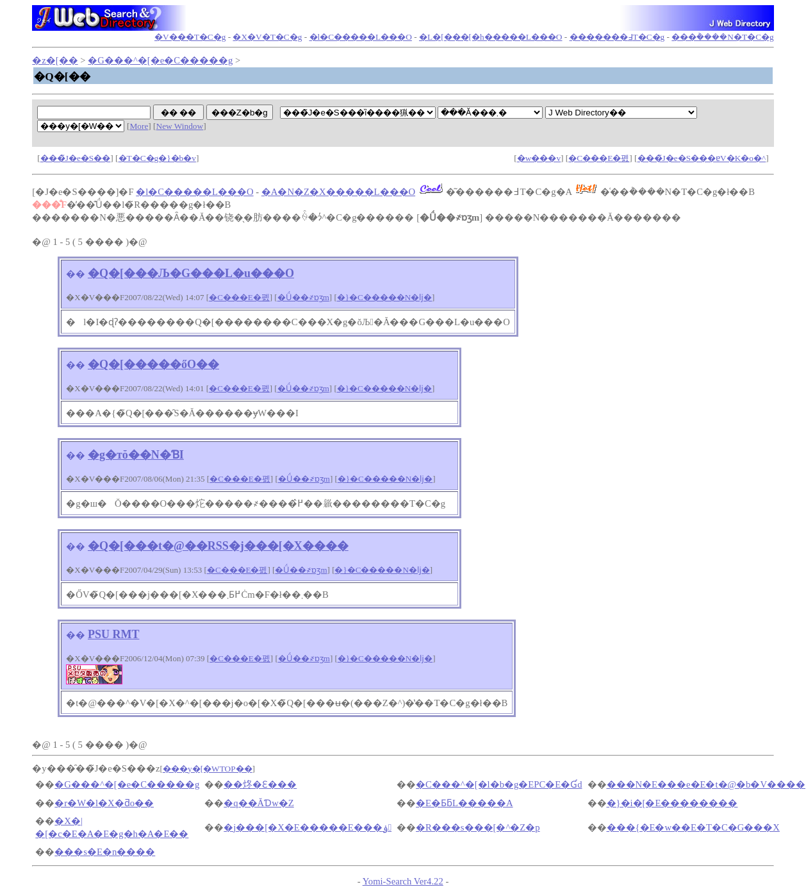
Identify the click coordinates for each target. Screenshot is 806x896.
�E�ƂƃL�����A (464, 803)
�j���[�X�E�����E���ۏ (307, 827)
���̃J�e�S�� (75, 158)
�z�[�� (55, 60)
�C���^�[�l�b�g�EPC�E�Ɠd (499, 784)
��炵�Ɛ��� (260, 784)
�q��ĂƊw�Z (258, 803)
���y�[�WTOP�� (207, 768)
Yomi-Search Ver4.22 (403, 881)
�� (75, 274)
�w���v (539, 158)
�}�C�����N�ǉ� (384, 297)
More (138, 126)
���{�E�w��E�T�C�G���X (693, 827)
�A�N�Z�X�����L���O (338, 192)
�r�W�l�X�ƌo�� (104, 803)
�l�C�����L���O (360, 37)
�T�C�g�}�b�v (157, 158)
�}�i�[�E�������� (672, 803)
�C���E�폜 (598, 158)
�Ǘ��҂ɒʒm (303, 297)
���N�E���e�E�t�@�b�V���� (706, 784)
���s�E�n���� (104, 852)
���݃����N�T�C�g (722, 37)
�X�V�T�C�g (267, 37)
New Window (180, 126)
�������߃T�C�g (617, 37)
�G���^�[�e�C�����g (160, 60)
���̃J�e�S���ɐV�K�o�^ (701, 158)
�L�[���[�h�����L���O (490, 37)
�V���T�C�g (190, 37)
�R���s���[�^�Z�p (478, 827)
